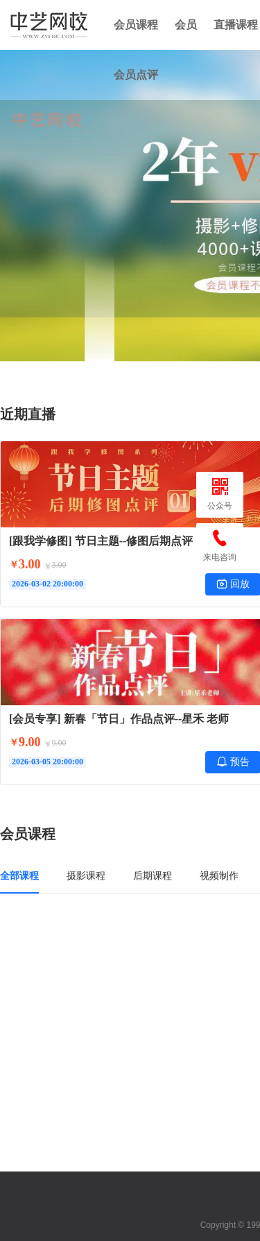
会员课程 (136, 25)
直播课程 (236, 25)
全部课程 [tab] (19, 875)
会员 (186, 25)
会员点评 (136, 75)
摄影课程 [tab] (86, 875)
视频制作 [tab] (219, 875)
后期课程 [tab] (152, 875)
